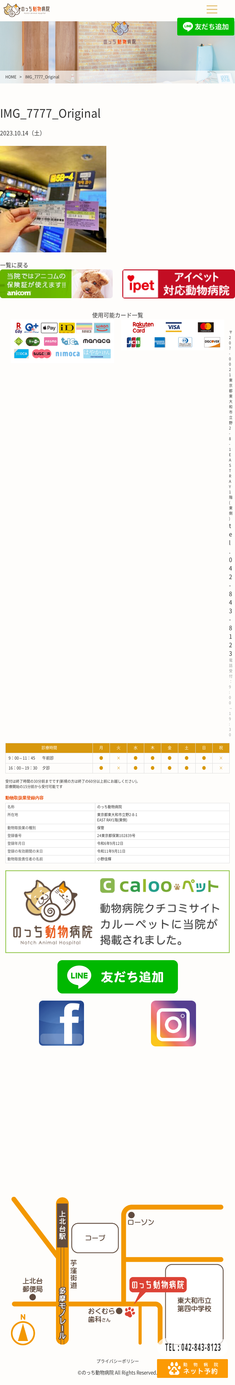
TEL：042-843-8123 (193, 1347)
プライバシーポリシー (117, 1361)
